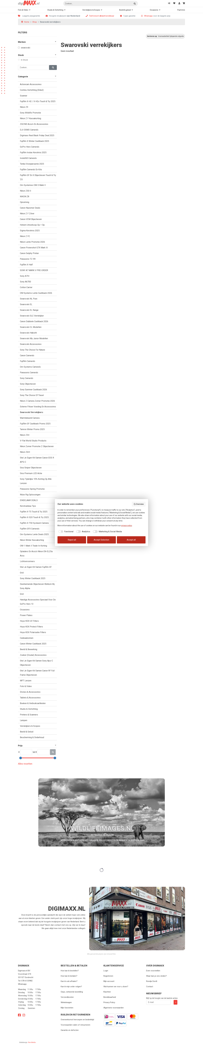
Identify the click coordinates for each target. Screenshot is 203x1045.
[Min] (26, 752)
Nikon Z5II (24, 435)
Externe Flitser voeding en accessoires (38, 406)
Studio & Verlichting (55, 10)
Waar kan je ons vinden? (156, 976)
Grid (22, 572)
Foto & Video (23, 10)
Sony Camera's (26, 378)
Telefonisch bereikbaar (101, 16)
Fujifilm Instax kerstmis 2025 (33, 152)
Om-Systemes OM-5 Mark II (33, 185)
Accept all (131, 540)
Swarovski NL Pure (28, 298)
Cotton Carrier (26, 287)
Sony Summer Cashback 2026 (33, 389)
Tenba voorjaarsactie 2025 (32, 164)
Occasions (154, 10)
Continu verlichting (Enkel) (32, 90)
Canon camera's (27, 355)
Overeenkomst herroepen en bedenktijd (77, 1019)
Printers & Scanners (29, 714)
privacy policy (126, 526)
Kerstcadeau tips (28, 506)
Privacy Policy (109, 1002)
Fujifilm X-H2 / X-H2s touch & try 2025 (37, 101)
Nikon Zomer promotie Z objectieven (37, 446)
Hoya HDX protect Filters (31, 626)
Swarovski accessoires (30, 344)
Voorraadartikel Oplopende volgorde (171, 36)
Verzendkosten (67, 997)
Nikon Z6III (25, 452)
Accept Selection (101, 540)
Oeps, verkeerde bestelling (72, 992)
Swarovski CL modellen (30, 327)
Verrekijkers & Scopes (91, 10)
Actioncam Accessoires (30, 84)
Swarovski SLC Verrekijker (32, 316)
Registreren (108, 976)
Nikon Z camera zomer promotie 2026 (37, 401)
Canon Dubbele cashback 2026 (34, 321)
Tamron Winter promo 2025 (32, 429)
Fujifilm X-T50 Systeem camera (34, 523)
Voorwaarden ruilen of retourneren (75, 1025)
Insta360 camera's (28, 158)
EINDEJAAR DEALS (29, 500)
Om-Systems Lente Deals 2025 (34, 534)
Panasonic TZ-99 (27, 259)
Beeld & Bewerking (28, 649)
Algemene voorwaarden (113, 1008)
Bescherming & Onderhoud (32, 737)
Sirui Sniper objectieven (31, 467)
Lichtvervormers (27, 561)
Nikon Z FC (25, 236)
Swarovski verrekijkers (31, 412)
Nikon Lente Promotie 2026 (32, 242)
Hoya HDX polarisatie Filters (33, 632)
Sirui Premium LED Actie (31, 473)
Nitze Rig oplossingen (30, 494)
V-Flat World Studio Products (33, 440)
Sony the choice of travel (32, 395)
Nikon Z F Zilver (27, 213)
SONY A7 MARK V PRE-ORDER (34, 270)
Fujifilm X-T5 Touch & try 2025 (33, 511)
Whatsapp (148, 16)
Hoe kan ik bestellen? (70, 970)
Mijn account (108, 981)
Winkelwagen (66, 1002)
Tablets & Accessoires (30, 697)
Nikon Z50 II (25, 191)
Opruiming (24, 202)
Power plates (26, 615)
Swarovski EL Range (29, 310)
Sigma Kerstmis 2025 (30, 230)
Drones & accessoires (30, 692)
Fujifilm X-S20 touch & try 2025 (34, 517)
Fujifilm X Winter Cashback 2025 (34, 141)
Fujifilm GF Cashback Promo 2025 (35, 423)
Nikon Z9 (24, 107)
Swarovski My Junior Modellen (34, 338)
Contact (149, 986)
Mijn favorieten (67, 1008)
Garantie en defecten (70, 1030)
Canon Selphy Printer (29, 253)
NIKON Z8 (24, 196)
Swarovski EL (26, 304)
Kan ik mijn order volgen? (71, 986)
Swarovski (25, 47)
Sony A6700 (25, 281)
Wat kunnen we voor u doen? (115, 986)
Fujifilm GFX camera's (29, 528)
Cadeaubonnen (26, 638)
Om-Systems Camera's (30, 367)
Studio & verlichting (29, 709)
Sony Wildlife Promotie (30, 113)
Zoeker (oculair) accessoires (33, 655)
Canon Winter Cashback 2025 (33, 643)
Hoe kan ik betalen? (69, 976)
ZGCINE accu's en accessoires (34, 124)
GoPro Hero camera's (29, 147)
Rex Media (32, 1042)
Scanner (23, 95)
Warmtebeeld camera (29, 418)
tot (34, 752)
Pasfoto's (181, 10)
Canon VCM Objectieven (31, 219)
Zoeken (135, 4)
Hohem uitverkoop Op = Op (32, 225)
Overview (139, 504)
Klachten (107, 992)
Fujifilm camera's (27, 361)
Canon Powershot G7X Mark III (34, 247)
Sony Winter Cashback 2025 (32, 578)
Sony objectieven (28, 384)
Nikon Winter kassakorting (32, 540)
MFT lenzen (25, 680)
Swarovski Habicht (28, 333)
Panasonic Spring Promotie (32, 489)
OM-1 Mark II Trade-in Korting (33, 546)
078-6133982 (26, 981)
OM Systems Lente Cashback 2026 (36, 293)
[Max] (43, 752)
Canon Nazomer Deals (30, 208)
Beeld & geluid (125, 10)
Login (105, 970)
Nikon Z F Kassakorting (30, 118)
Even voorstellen (153, 970)
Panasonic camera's (29, 372)
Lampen (23, 720)
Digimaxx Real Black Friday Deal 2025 (37, 135)
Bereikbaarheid (109, 997)
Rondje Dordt (151, 981)
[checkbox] (65, 531)
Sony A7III (24, 276)
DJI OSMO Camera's (29, 130)
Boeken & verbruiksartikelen (33, 703)
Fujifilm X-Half (26, 264)
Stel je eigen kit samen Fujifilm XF (36, 567)
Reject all (72, 540)
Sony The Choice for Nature (32, 350)
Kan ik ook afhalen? (69, 981)
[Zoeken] (100, 3)
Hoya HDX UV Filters (29, 621)
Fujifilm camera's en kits (31, 169)
